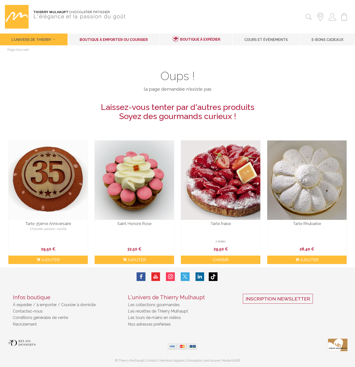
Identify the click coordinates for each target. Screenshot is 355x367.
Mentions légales (172, 360)
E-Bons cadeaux (327, 39)
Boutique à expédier (200, 39)
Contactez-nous (28, 311)
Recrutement (25, 324)
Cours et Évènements (266, 39)
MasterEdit (229, 360)
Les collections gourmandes (154, 304)
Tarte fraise (221, 223)
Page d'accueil (18, 50)
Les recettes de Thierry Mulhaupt (158, 311)
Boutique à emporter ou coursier (114, 39)
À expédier (23, 304)
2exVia (209, 360)
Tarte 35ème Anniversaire (48, 223)
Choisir (221, 260)
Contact (151, 360)
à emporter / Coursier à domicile (66, 304)
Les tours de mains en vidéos (154, 317)
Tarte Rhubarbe (307, 223)
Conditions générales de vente (40, 317)
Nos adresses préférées (149, 324)
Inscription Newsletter (278, 298)
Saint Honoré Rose (134, 223)
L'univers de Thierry (34, 39)
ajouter (48, 260)
